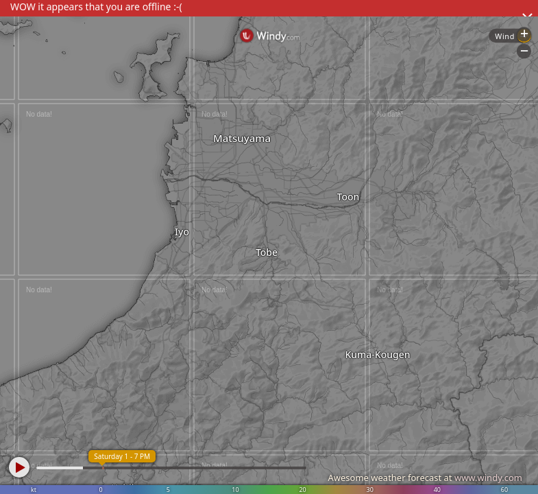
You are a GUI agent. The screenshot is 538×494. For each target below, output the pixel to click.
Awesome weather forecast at (425, 477)
